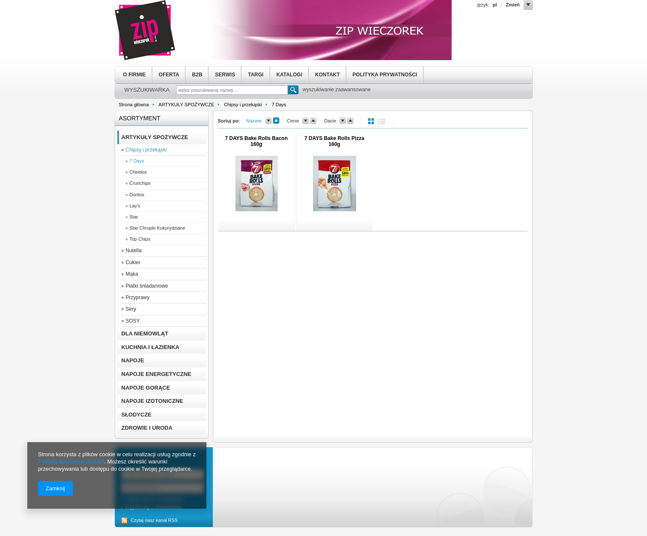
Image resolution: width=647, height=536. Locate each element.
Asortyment (139, 118)
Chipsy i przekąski (243, 104)
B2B (197, 75)
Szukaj (293, 90)
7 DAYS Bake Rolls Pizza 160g (334, 141)
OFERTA (169, 75)
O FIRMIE (134, 75)
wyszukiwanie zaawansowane (337, 90)
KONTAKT (327, 75)
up (276, 120)
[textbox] (232, 90)
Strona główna (134, 104)
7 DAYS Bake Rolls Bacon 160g (256, 141)
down (268, 120)
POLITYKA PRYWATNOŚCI (385, 75)
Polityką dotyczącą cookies (71, 461)
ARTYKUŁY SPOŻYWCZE (186, 104)
